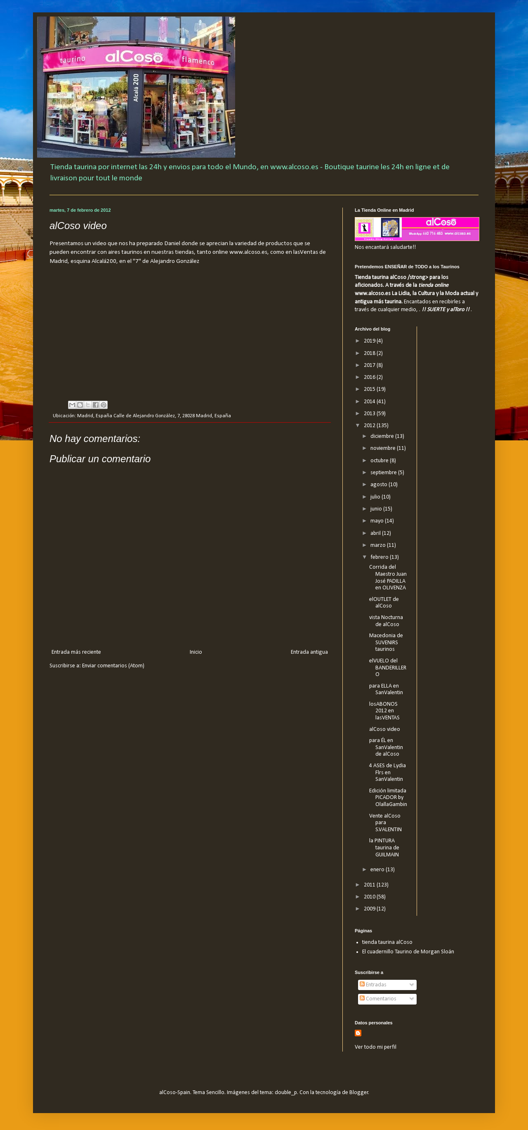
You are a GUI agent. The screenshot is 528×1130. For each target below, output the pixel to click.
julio (376, 497)
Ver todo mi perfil (375, 1047)
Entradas (373, 985)
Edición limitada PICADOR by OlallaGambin (388, 798)
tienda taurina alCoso (387, 942)
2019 (370, 341)
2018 (370, 353)
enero (378, 870)
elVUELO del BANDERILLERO (387, 668)
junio (376, 509)
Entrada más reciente (76, 652)
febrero (380, 557)
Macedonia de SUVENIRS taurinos (386, 643)
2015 (370, 389)
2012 (370, 426)
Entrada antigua (309, 652)
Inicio (196, 652)
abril (376, 533)
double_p (286, 1093)
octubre (380, 461)
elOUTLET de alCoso (384, 603)
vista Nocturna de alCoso (386, 621)
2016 (370, 377)
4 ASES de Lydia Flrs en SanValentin (387, 773)
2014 (370, 402)
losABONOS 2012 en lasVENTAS (384, 711)
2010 (370, 897)
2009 (370, 909)
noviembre (383, 448)
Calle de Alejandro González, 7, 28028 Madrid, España (172, 416)
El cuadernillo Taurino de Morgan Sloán (408, 952)
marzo (378, 545)
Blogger (358, 1093)
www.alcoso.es (248, 252)
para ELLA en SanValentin (386, 689)
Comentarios (378, 999)
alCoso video (384, 729)
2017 (370, 365)
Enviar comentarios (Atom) (113, 666)
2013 (370, 414)
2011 (370, 885)
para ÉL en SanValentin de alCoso (386, 748)
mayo (377, 521)
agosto (379, 485)
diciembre (382, 436)
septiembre (384, 473)
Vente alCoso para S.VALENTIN (385, 823)
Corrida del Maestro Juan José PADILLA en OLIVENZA (388, 577)
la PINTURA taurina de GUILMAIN (384, 848)
